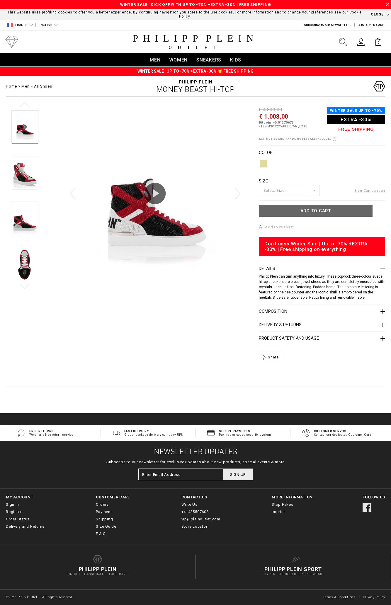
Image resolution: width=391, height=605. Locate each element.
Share (273, 357)
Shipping (104, 519)
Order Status (18, 519)
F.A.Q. (101, 533)
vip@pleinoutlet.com (200, 519)
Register (14, 512)
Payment (104, 512)
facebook (367, 507)
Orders (102, 504)
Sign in (12, 504)
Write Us (189, 504)
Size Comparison (369, 191)
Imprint (278, 512)
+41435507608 (195, 512)
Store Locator (194, 526)
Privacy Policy (374, 597)
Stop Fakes (282, 504)
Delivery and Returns (25, 526)
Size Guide (106, 526)
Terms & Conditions (339, 597)
